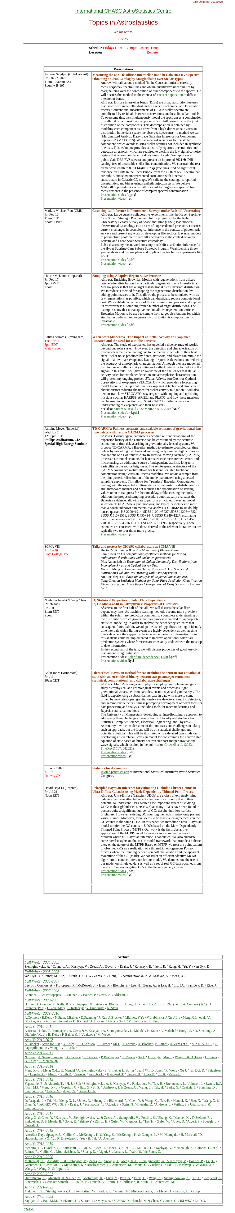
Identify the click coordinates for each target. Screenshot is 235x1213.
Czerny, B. (134, 1074)
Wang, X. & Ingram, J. (54, 1168)
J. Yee (81, 1138)
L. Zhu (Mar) (56, 1008)
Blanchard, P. (118, 1100)
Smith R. (66, 1074)
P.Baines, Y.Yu (134, 1017)
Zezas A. (80, 1074)
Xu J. (122, 1021)
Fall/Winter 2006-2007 (42, 981)
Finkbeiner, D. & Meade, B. (43, 1121)
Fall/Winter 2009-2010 (42, 1013)
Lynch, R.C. (214, 1083)
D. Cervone (73, 1057)
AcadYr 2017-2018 (39, 1130)
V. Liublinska (95, 1008)
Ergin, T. (113, 1182)
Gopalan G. (37, 1074)
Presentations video (114, 660)
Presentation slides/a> (120, 412)
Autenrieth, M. (122, 1165)
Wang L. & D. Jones (188, 1057)
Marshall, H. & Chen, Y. (64, 1178)
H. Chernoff (143, 1004)
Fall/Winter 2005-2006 (42, 972)
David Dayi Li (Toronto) (61, 788)
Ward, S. (136, 1151)
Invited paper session (115, 772)
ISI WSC (186, 1201)
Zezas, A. (105, 995)
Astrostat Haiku (35, 1030)
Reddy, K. (105, 1191)
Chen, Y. (100, 1148)
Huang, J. (100, 1100)
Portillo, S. (148, 1117)
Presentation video (113, 198)
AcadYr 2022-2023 (39, 1197)
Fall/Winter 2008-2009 (42, 1000)
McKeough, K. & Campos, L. (137, 1134)
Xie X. (111, 1021)
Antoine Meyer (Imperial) (62, 428)
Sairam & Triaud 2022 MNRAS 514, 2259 (142, 409)
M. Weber (104, 1034)
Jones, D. (85, 1100)
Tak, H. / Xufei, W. (157, 1121)
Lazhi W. (143, 1070)
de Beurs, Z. (152, 1151)
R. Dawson (90, 1057)
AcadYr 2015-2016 (39, 1096)
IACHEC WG (48, 1104)
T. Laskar (70, 1047)
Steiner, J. (73, 995)
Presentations (123, 69)
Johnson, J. (195, 1083)
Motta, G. (140, 1165)
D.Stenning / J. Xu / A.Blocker (101, 1017)
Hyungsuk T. (115, 1074)
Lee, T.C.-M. (132, 1148)
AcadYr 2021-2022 (39, 1187)
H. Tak (92, 1138)
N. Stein (112, 1008)
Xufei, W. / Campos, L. (126, 1121)
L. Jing (153, 1021)
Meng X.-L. (32, 1070)
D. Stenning (202, 1030)
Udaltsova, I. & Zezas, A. (120, 1087)
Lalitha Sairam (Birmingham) (64, 337)
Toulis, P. (81, 1182)
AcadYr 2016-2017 (39, 1113)
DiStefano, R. (201, 1117)
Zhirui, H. (101, 1121)
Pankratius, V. (141, 1083)
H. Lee (29, 1004)
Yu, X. (87, 1148)
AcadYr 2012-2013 (39, 1053)
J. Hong (127, 1004)
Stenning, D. (207, 1087)
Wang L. (56, 1047)
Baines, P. (89, 995)
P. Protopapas (57, 1030)
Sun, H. (148, 1182)
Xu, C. (196, 1178)
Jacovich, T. (34, 1182)
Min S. (167, 1057)
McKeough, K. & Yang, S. (97, 1134)
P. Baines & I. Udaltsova (78, 1034)
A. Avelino (106, 1138)
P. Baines (96, 1004)
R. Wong (171, 1070)
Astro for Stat (51, 1044)
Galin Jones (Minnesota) (61, 673)
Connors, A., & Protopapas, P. (45, 995)
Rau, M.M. (50, 1201)
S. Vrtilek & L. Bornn (119, 1070)
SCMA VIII (53, 546)
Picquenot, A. (213, 1178)
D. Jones (157, 1070)
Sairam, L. (88, 1201)
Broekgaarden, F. (98, 1165)
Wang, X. (155, 1178)
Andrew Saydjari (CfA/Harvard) (66, 74)
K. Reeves (128, 1057)
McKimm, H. (69, 1201)
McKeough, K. (35, 1161)
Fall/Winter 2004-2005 (42, 962)
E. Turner (103, 1044)
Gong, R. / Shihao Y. (79, 1121)
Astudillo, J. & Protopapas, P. (66, 1161)
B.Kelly (47, 1017)
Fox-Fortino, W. (85, 1191)
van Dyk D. (197, 1070)
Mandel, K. (180, 1100)
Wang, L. (145, 1087)
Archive (123, 38)
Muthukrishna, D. (68, 1151)
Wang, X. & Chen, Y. (39, 1117)
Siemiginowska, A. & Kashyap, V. (106, 1083)
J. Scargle (154, 1057)
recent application (171, 95)
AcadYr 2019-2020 (39, 1157)
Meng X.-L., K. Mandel (59, 1070)
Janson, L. (121, 1151)
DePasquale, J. (34, 1100)
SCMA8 (119, 1201)
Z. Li (157, 1004)
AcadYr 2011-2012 (39, 1040)
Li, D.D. (200, 1201)
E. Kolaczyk (75, 1008)
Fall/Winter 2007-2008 (42, 991)
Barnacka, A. (87, 1091)
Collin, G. (70, 1134)
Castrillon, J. (52, 1165)
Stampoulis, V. (34, 1091)
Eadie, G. (173, 1087)
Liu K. (162, 1074)
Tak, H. (158, 1083)
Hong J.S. (185, 1030)
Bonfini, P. (196, 1161)
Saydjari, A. (32, 1201)
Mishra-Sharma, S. (143, 1191)
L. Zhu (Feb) (171, 1004)
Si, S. (96, 1087)
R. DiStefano (66, 1138)
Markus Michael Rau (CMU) (64, 210)
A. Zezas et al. (179, 1044)
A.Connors (32, 1017)
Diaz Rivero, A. (35, 1178)
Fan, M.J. (32, 1087)
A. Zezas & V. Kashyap (84, 1030)
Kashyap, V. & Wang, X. (195, 1165)
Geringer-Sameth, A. (59, 1182)
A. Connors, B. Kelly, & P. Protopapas (62, 1004)
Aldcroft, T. (121, 995)
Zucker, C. (157, 1165)
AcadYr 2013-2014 (39, 1066)
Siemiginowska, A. (177, 1178)
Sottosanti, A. (72, 1148)
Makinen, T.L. (34, 1191)
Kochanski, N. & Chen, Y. (144, 1201)
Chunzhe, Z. (144, 1104)
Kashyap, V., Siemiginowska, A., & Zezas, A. (86, 1117)
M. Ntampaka (169, 1134)
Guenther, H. (33, 1165)
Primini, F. (121, 1191)
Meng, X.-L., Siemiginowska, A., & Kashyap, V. (153, 1161)
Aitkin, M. (53, 1091)
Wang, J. (30, 1168)
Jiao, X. (85, 1087)
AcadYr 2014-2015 (39, 1079)
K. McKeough (48, 1061)
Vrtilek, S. (180, 1104)
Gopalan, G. (69, 1087)
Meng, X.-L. (50, 1087)
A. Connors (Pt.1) (195, 1004)
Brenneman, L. (176, 1083)
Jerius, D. (140, 1178)
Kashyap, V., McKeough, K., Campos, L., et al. (187, 1148)
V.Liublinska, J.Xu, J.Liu (163, 1017)
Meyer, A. (165, 1191)
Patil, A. (125, 1178)
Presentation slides (113, 194)
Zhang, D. (89, 1151)
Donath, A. (97, 1182)
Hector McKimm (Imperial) (63, 275)
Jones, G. (171, 1201)
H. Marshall (189, 1134)
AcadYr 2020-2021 (39, 1174)
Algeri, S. (69, 1091)
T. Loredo (129, 1044)
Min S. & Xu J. (202, 1044)
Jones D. (149, 1074)
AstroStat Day (34, 1134)
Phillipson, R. (131, 1182)
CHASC (28, 1209)
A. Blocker (112, 1004)
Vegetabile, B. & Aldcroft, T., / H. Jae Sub (53, 1083)
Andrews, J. (163, 1104)
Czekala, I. (189, 1087)
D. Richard (80, 1021)
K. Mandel (137, 1030)
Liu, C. (210, 1161)
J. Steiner (211, 1057)
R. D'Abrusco (85, 1044)
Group (195, 1191)
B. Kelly (53, 1034)
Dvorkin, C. (52, 1148)
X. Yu (51, 1138)
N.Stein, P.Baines (66, 1017)
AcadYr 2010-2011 (39, 1027)
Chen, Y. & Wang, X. (143, 1100)
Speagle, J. (210, 1121)
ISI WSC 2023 (54, 768)
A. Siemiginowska (58, 1021)
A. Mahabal (168, 1030)
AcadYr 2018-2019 (39, 1144)
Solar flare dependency (143, 657)
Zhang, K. (165, 1117)
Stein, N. (128, 1104)
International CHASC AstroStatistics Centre (123, 11)
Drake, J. (76, 1104)
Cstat (164, 657)
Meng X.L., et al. (194, 1017)
